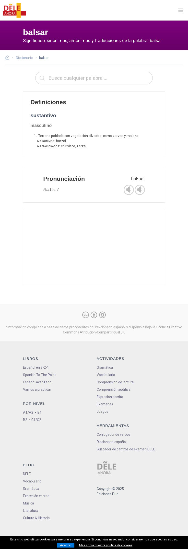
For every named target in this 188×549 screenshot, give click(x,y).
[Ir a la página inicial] (8, 58)
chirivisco (68, 146)
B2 (25, 420)
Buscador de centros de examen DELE (126, 449)
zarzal (81, 146)
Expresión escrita (110, 397)
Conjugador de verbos (113, 434)
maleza (132, 136)
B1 (39, 412)
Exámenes (105, 404)
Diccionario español (112, 442)
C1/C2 (36, 420)
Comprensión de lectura (115, 382)
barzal (61, 141)
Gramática (105, 367)
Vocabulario (106, 375)
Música (28, 503)
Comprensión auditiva (113, 389)
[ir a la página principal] (14, 10)
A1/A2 (28, 412)
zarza (117, 136)
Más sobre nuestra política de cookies (105, 545)
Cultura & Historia (36, 518)
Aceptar (65, 545)
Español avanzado (37, 382)
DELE (27, 474)
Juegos (102, 411)
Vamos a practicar (37, 389)
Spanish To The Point (39, 375)
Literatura (30, 511)
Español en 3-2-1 (36, 367)
